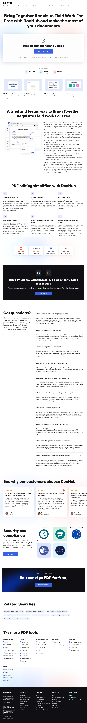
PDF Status (41, 653)
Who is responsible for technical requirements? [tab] (58, 424)
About (37, 695)
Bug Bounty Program (42, 710)
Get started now (43, 585)
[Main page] (7, 3)
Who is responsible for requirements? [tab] (58, 330)
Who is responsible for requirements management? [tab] (58, 455)
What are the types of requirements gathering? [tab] (58, 363)
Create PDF (8, 647)
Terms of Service (40, 697)
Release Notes (40, 708)
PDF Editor (23, 695)
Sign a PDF (57, 642)
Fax (39, 650)
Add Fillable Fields (10, 645)
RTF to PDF (25, 656)
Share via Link (42, 645)
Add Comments (42, 642)
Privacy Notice (40, 699)
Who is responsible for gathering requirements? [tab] (58, 314)
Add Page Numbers (10, 653)
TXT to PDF (25, 645)
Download (8, 675)
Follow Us (7, 702)
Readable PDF (75, 645)
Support (38, 705)
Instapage (55, 708)
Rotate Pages (9, 656)
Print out (7, 680)
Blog (53, 695)
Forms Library (24, 705)
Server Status (23, 701)
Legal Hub (39, 701)
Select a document (43, 51)
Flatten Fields (9, 678)
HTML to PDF (25, 647)
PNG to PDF (25, 661)
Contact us (6, 334)
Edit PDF (7, 642)
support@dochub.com (8, 696)
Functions (22, 710)
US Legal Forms (56, 701)
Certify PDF (74, 647)
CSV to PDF (25, 650)
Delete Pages (9, 658)
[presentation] (43, 47)
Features (22, 708)
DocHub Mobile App (58, 697)
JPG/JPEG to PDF (26, 658)
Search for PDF (9, 669)
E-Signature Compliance (43, 703)
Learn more (10, 554)
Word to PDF (25, 642)
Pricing (22, 703)
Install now (43, 293)
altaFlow (54, 705)
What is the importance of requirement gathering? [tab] (58, 378)
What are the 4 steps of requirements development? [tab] (58, 441)
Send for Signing (59, 645)
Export (7, 672)
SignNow (54, 703)
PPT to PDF (25, 653)
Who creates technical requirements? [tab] (58, 408)
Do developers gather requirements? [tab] (58, 347)
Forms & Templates (25, 697)
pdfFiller (54, 699)
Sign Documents (24, 699)
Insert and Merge (10, 650)
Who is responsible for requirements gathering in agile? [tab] (58, 393)
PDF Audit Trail (75, 650)
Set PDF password (76, 642)
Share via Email (42, 647)
